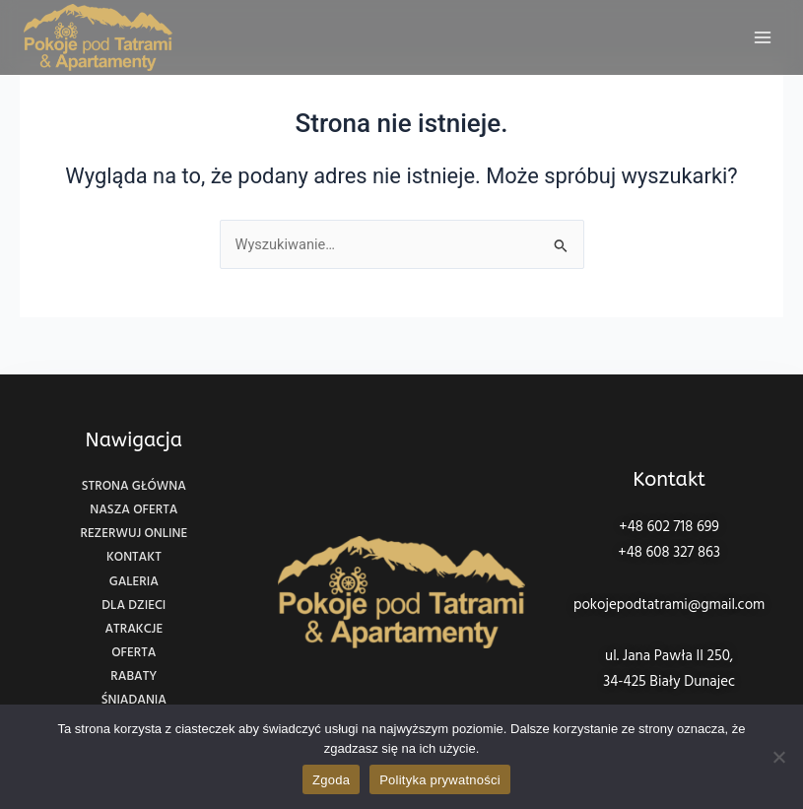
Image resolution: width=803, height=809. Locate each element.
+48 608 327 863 (669, 553)
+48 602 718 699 (669, 527)
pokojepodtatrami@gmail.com (669, 605)
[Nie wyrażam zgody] (778, 757)
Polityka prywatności (440, 780)
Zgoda (331, 780)
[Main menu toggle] (762, 37)
